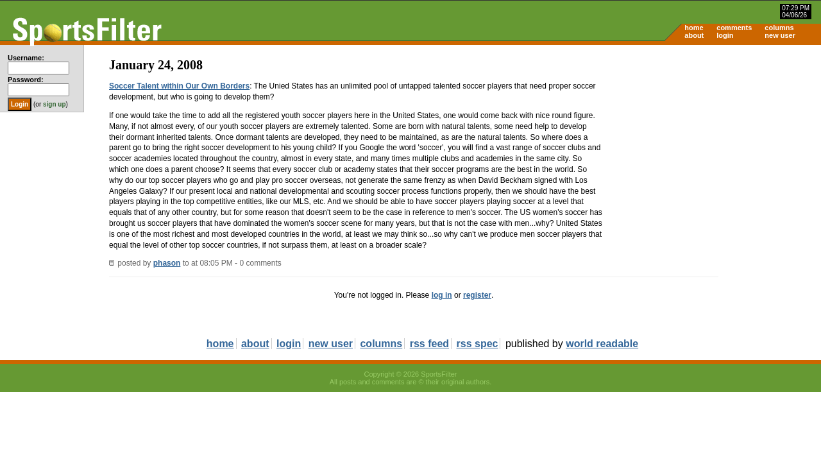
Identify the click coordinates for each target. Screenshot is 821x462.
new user (780, 35)
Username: (26, 58)
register (477, 295)
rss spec (477, 343)
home (693, 27)
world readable (602, 343)
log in (442, 295)
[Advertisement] (712, 145)
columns (779, 27)
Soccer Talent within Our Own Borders (179, 85)
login (724, 35)
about (694, 35)
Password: (26, 79)
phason (167, 263)
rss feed (429, 343)
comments (734, 27)
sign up (54, 104)
